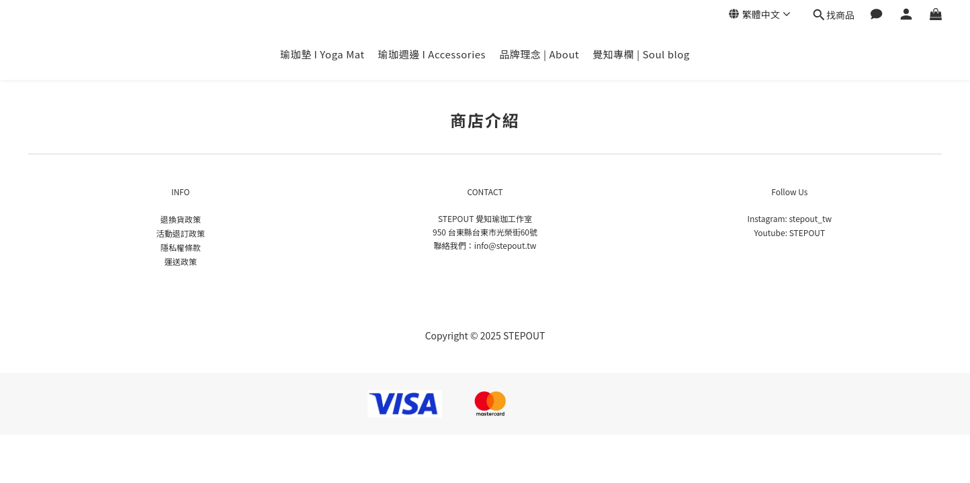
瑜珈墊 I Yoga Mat (322, 54)
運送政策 (181, 261)
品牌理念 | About (539, 54)
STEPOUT (807, 232)
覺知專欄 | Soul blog (641, 54)
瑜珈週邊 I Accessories (432, 54)
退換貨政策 (181, 219)
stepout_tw (810, 218)
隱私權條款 (181, 247)
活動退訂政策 (181, 233)
